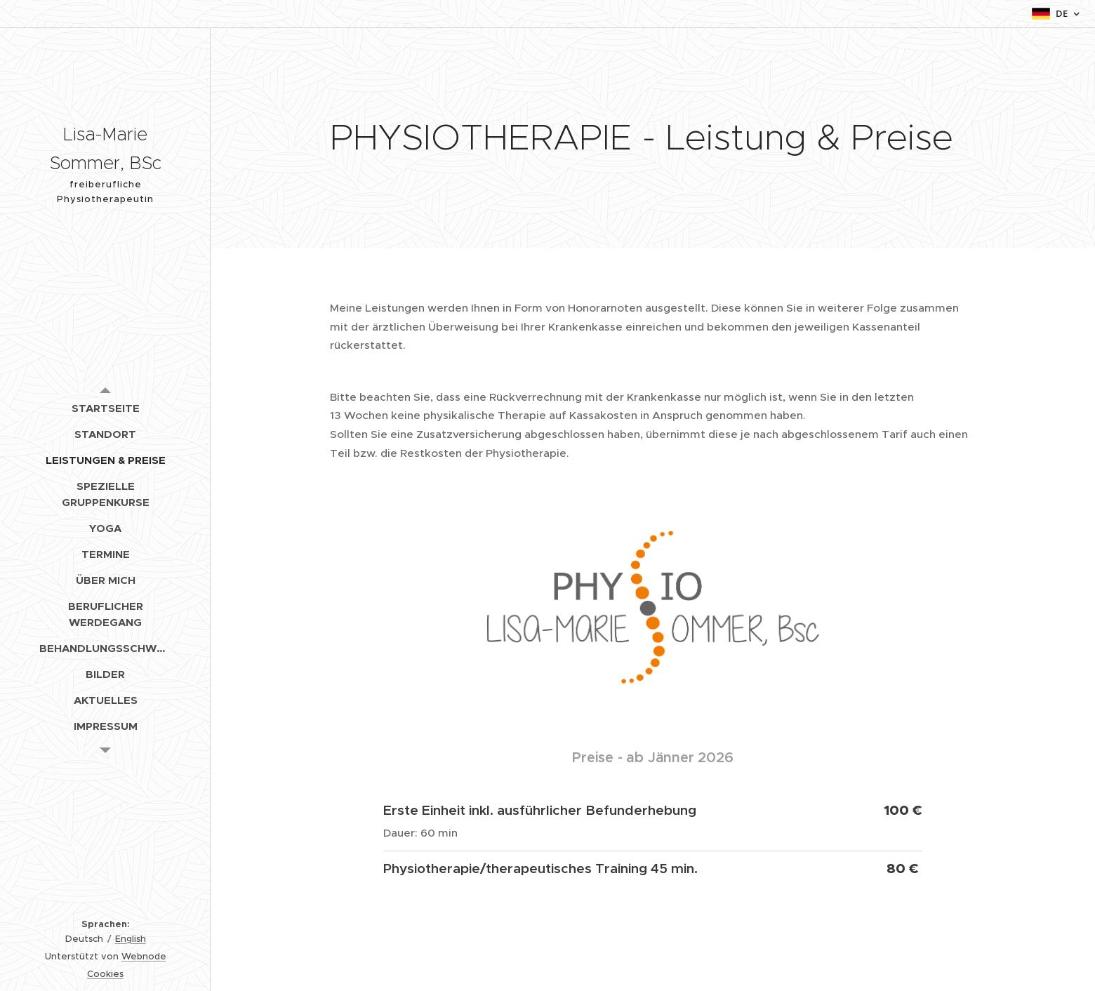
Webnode (143, 956)
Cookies (105, 974)
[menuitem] (105, 408)
